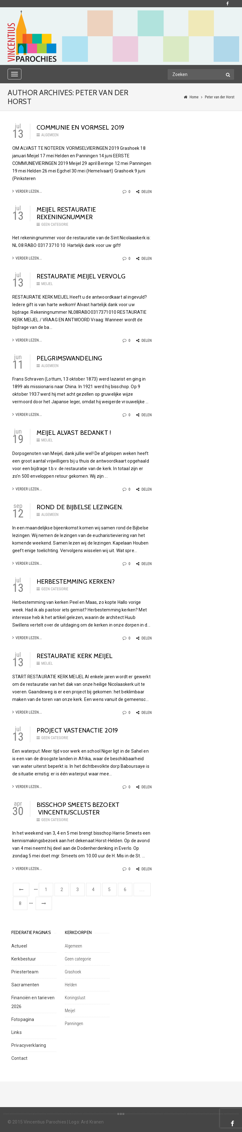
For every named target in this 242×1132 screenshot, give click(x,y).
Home (194, 97)
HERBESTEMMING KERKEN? (76, 581)
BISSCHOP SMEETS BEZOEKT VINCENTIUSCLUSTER (78, 808)
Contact (19, 1058)
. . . (142, 889)
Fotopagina (22, 1019)
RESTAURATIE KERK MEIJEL (74, 656)
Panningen (74, 1023)
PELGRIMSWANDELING (69, 358)
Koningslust (75, 997)
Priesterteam (24, 971)
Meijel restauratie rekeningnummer (66, 213)
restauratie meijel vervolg (81, 276)
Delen (144, 192)
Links (16, 1032)
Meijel (47, 284)
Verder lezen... (27, 191)
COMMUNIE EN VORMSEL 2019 (80, 127)
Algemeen (50, 135)
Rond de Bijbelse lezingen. (80, 507)
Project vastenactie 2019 (77, 730)
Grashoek (73, 971)
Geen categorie (54, 224)
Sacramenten (25, 984)
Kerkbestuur (23, 958)
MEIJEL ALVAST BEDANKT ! (74, 432)
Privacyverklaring (28, 1045)
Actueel (19, 945)
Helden (71, 984)
